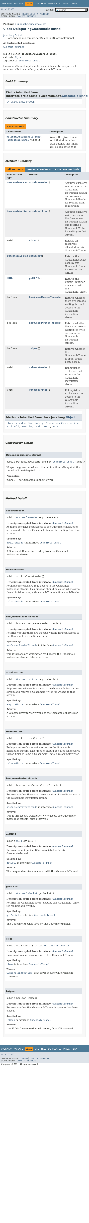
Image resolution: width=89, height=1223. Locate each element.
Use (37, 4)
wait (39, 426)
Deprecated (54, 4)
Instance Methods (39, 169)
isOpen (33, 348)
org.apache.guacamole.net (30, 24)
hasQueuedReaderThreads (44, 297)
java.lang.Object (12, 35)
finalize (33, 423)
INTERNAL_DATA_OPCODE (20, 101)
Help (74, 4)
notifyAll (12, 426)
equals (20, 423)
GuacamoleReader (17, 182)
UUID (10, 278)
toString (27, 426)
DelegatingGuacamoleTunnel (24, 136)
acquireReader (38, 182)
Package (18, 4)
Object (18, 57)
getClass (47, 423)
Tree (43, 4)
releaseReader (38, 367)
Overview (6, 4)
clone (9, 423)
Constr (34, 14)
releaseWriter (38, 389)
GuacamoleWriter (17, 211)
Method (44, 14)
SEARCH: (50, 10)
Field (25, 14)
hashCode (61, 423)
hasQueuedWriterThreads (44, 322)
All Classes (7, 9)
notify (74, 423)
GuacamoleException (57, 945)
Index (66, 4)
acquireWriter (38, 211)
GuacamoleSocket (17, 256)
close (32, 240)
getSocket (35, 256)
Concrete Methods (67, 169)
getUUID (34, 278)
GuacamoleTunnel (13, 47)
